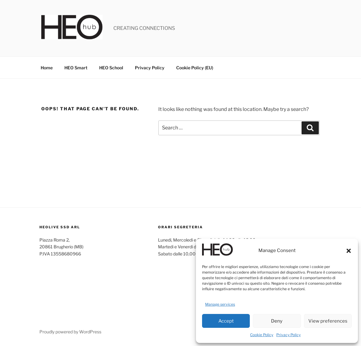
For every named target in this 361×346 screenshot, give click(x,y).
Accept (226, 321)
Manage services (220, 304)
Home (47, 67)
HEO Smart (75, 67)
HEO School (111, 67)
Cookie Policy (261, 334)
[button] (349, 251)
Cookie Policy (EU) (194, 67)
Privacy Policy (288, 334)
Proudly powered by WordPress (70, 331)
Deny (276, 321)
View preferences (327, 321)
